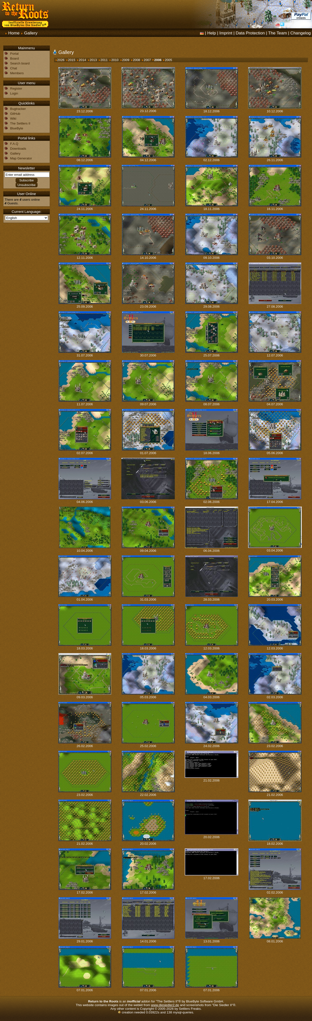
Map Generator (21, 158)
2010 (113, 60)
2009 (124, 60)
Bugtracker (18, 109)
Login (14, 93)
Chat (13, 68)
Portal (14, 53)
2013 (92, 60)
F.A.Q (14, 144)
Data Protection (250, 33)
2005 (167, 60)
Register (16, 88)
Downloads (18, 148)
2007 (146, 60)
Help (211, 33)
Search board (20, 63)
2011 (103, 60)
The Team (277, 33)
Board (14, 58)
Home (14, 33)
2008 (135, 60)
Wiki (13, 118)
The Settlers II (20, 123)
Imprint (225, 33)
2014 (81, 60)
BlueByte (16, 128)
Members (17, 73)
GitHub (15, 113)
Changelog (300, 33)
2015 (70, 60)
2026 (60, 60)
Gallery (31, 33)
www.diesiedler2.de (165, 1005)
